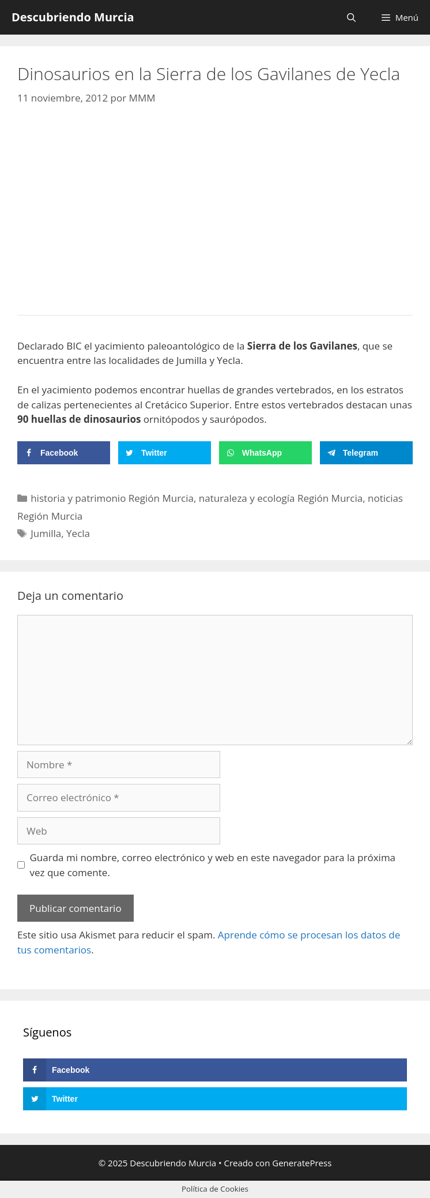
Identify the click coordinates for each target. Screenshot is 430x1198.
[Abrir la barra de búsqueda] (351, 17)
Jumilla (46, 533)
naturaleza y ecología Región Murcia (281, 498)
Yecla (78, 533)
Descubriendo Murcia (73, 17)
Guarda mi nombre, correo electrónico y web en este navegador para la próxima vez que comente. (213, 865)
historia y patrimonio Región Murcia (112, 498)
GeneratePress (301, 1163)
